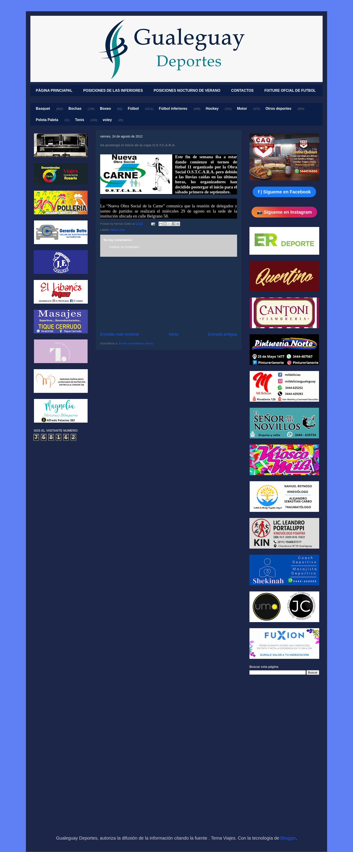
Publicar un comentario (124, 247)
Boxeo (105, 108)
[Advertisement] (168, 294)
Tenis (79, 120)
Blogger (288, 838)
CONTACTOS (242, 90)
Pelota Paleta (47, 120)
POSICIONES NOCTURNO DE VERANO (187, 90)
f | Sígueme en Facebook (284, 191)
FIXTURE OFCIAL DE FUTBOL (290, 90)
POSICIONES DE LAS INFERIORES (113, 90)
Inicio (173, 334)
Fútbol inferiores (173, 108)
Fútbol (133, 108)
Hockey (212, 108)
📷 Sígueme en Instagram (284, 212)
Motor (242, 108)
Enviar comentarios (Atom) (136, 343)
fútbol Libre (118, 229)
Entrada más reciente (119, 334)
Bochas (74, 108)
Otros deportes (278, 108)
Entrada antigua (222, 334)
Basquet (43, 108)
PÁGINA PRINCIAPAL (54, 90)
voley (107, 120)
